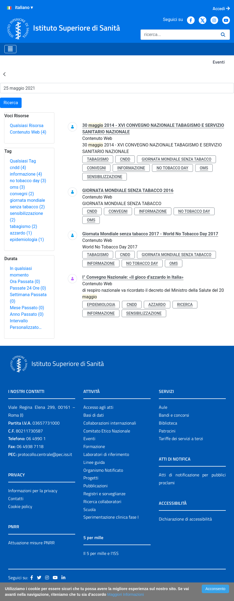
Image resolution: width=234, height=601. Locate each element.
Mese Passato (27, 307)
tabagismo (23, 226)
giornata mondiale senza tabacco (176, 159)
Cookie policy (20, 506)
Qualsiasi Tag (23, 161)
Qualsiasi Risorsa (26, 125)
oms (17, 187)
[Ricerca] (179, 34)
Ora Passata (25, 281)
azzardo (21, 233)
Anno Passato (26, 314)
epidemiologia (27, 239)
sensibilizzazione (104, 177)
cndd (18, 167)
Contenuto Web (28, 132)
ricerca (185, 304)
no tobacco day (28, 180)
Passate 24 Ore (28, 288)
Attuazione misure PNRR (31, 542)
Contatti (16, 498)
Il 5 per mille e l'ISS (101, 553)
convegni (22, 193)
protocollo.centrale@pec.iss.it (45, 454)
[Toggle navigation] (10, 49)
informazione (26, 174)
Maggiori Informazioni (125, 594)
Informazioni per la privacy (32, 490)
